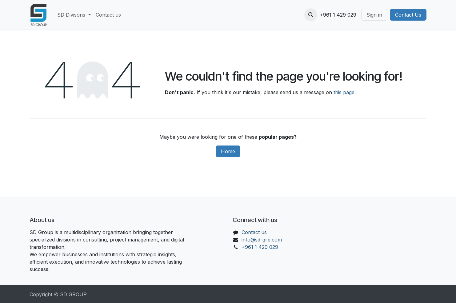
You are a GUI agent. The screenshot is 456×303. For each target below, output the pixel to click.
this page (344, 92)
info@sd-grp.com (262, 240)
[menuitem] (74, 15)
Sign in (374, 15)
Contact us (254, 232)
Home (228, 151)
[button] (310, 14)
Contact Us (408, 15)
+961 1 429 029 (260, 247)
